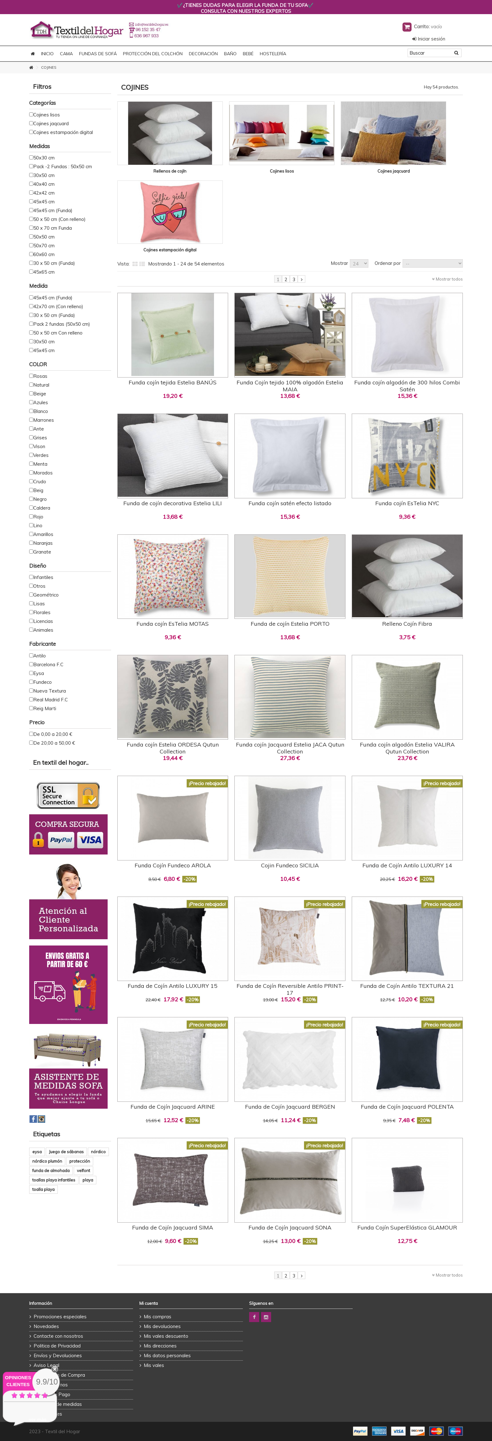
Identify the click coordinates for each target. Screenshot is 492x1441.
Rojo (38, 517)
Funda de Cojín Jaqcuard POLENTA (407, 1106)
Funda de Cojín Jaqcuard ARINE (173, 1106)
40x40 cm (44, 184)
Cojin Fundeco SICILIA (290, 865)
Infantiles (43, 577)
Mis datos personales (167, 1355)
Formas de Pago (52, 1394)
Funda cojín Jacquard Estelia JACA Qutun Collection (290, 748)
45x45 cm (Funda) (52, 210)
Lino (37, 525)
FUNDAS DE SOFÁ (98, 53)
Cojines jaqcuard (393, 171)
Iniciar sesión (428, 39)
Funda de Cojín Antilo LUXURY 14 (407, 865)
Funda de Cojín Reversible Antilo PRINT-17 (290, 989)
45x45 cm (44, 202)
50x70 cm (44, 246)
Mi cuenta (148, 1303)
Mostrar (339, 263)
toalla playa (43, 1189)
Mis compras (157, 1317)
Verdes (41, 455)
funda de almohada (51, 1170)
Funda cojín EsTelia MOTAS (172, 623)
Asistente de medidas (58, 1404)
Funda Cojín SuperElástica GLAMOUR (407, 1227)
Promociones (48, 1414)
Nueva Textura (49, 691)
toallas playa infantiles (53, 1179)
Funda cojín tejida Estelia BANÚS (173, 382)
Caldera (41, 508)
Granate (42, 552)
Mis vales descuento (166, 1336)
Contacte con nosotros (58, 1336)
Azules (40, 402)
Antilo (39, 656)
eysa (37, 1151)
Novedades (46, 1326)
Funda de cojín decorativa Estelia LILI (172, 503)
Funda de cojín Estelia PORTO (290, 623)
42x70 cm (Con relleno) (58, 306)
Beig (38, 490)
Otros (39, 586)
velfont (83, 1170)
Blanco (40, 411)
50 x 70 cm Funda (52, 228)
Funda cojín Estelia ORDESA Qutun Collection (173, 748)
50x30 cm (44, 158)
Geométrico (46, 595)
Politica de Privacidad (57, 1346)
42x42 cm (44, 193)
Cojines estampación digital (169, 249)
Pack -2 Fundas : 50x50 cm (62, 166)
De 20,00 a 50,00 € (54, 743)
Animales (43, 630)
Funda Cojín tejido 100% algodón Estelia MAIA (290, 386)
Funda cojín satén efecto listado (290, 503)
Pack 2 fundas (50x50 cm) (61, 324)
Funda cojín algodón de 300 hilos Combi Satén (407, 386)
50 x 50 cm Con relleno (58, 333)
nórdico (98, 1151)
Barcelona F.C (48, 664)
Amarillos (43, 534)
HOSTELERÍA (273, 53)
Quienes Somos (51, 1385)
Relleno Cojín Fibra (407, 623)
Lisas (39, 604)
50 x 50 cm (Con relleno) (59, 219)
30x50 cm (44, 175)
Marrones (43, 420)
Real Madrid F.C (50, 700)
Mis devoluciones (162, 1326)
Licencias (43, 621)
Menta (40, 464)
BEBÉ (248, 53)
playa (88, 1179)
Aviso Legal (46, 1365)
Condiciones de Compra (59, 1375)
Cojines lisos (282, 171)
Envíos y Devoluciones (58, 1355)
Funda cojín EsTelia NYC (407, 503)
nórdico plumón (47, 1161)
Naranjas (43, 543)
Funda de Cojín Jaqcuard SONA (290, 1227)
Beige (39, 394)
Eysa (38, 673)
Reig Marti (44, 708)
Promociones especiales (60, 1317)
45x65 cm (44, 272)
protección (79, 1161)
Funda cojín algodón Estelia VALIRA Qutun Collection (407, 748)
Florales (42, 612)
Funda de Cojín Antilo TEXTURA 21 (407, 985)
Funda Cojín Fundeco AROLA (173, 865)
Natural (41, 385)
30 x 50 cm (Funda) (54, 263)
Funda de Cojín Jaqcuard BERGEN (290, 1106)
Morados (43, 473)
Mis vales (154, 1365)
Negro (40, 499)
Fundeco (42, 682)
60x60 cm (44, 254)
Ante (38, 429)
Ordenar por (388, 263)
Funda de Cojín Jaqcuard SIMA (172, 1227)
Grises (40, 438)
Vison (39, 446)
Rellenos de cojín (169, 171)
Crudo (39, 482)
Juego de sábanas (66, 1151)
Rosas (40, 376)
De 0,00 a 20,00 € (52, 734)
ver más (38, 1419)
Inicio (47, 53)
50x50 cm (44, 237)
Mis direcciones (160, 1346)
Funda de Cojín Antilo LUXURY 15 (172, 985)
